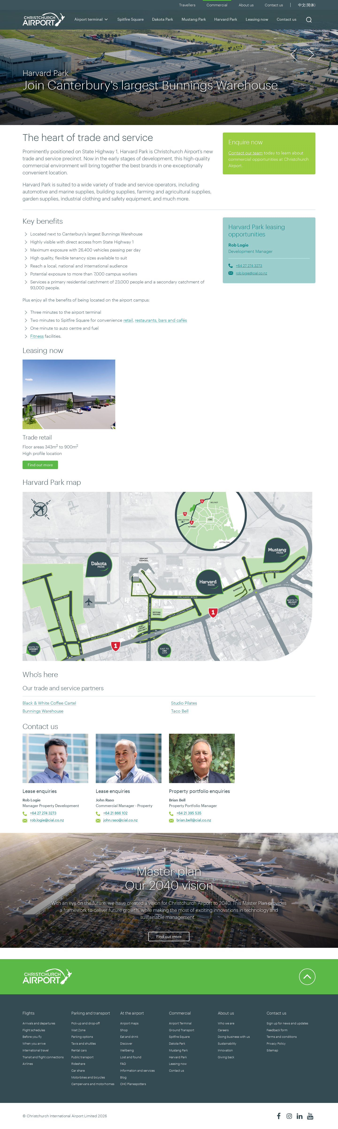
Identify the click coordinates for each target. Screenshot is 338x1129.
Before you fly (32, 1037)
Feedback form (277, 1030)
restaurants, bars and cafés (161, 320)
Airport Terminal (180, 1023)
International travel (36, 1050)
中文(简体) (306, 5)
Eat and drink (129, 1037)
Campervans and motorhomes (92, 1084)
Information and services (137, 1070)
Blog (123, 1077)
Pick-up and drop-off (85, 1023)
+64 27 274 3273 (249, 265)
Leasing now (257, 19)
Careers (223, 1030)
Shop (124, 1030)
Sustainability (227, 1043)
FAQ (123, 1064)
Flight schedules (34, 1030)
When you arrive (34, 1043)
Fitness (37, 336)
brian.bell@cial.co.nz (194, 820)
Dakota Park (162, 19)
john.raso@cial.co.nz (120, 820)
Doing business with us (234, 1037)
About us (246, 5)
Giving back (226, 1057)
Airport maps (129, 1023)
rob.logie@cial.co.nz (251, 273)
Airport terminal (91, 19)
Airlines (28, 1064)
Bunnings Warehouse (43, 710)
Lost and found (130, 1057)
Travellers (187, 5)
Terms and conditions (282, 1037)
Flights (29, 1013)
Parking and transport (90, 1013)
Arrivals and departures (39, 1023)
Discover (126, 1043)
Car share (78, 1070)
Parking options (82, 1037)
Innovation (225, 1050)
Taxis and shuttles (83, 1043)
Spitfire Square (130, 19)
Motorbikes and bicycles (88, 1077)
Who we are (226, 1023)
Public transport (82, 1057)
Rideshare (78, 1064)
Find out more (40, 465)
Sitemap (272, 1050)
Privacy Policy (276, 1043)
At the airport (132, 1013)
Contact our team (245, 152)
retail (128, 320)
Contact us (286, 19)
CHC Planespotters (133, 1084)
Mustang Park (194, 19)
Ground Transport (181, 1030)
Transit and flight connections (43, 1057)
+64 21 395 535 (189, 813)
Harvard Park (225, 19)
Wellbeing (127, 1050)
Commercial (217, 5)
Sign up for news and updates (287, 1023)
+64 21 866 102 (115, 813)
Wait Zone (78, 1030)
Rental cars (79, 1050)
